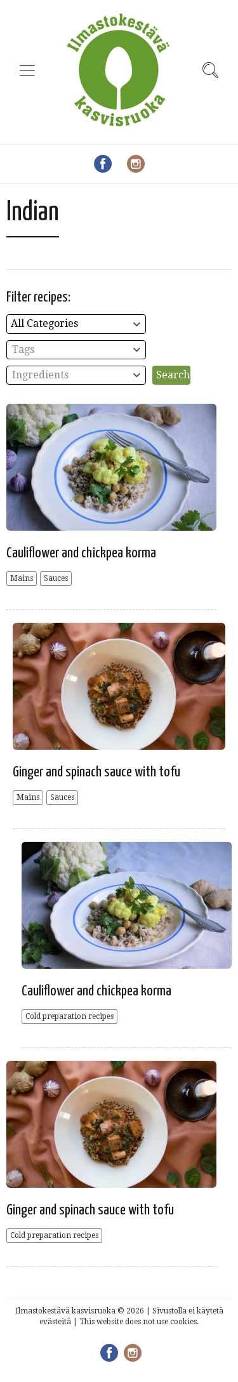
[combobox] (76, 324)
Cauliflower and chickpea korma (81, 553)
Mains (21, 578)
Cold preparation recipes (69, 1016)
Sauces (56, 578)
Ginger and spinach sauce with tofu (96, 772)
